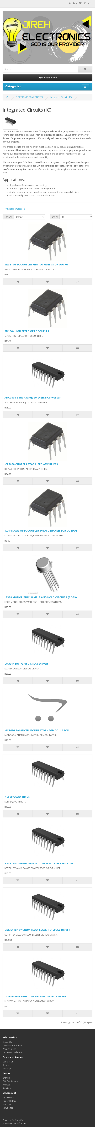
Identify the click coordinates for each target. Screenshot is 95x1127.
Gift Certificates (10, 1081)
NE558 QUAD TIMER (16, 796)
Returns (6, 1065)
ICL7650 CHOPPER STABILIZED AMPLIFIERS (31, 464)
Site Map (7, 1068)
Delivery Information (13, 1045)
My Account (8, 1097)
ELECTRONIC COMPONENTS (29, 97)
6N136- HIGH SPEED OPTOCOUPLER (26, 331)
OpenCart (19, 1120)
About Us (7, 1042)
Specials (6, 1088)
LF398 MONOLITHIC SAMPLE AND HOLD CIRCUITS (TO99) (40, 597)
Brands (6, 1077)
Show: (55, 216)
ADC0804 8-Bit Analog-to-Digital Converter (32, 397)
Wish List (7, 1104)
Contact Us (8, 1061)
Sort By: (8, 216)
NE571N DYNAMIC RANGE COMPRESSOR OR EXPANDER (38, 863)
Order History (9, 1101)
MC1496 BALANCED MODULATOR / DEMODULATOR (36, 730)
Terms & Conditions (12, 1052)
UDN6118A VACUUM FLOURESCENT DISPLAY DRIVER (37, 929)
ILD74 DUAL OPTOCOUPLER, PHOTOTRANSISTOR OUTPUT (40, 530)
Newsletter (8, 1107)
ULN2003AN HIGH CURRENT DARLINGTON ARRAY (35, 996)
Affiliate (6, 1084)
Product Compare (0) (15, 208)
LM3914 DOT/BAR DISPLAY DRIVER (26, 663)
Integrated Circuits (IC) (61, 97)
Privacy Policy (9, 1049)
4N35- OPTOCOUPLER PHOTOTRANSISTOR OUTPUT (37, 264)
